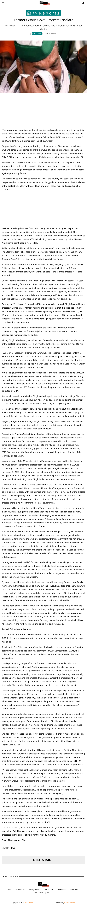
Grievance (74, 889)
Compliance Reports (41, 893)
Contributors (61, 889)
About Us (8, 889)
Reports (49, 13)
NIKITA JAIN (42, 860)
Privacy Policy (34, 889)
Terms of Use (48, 889)
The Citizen (28, 903)
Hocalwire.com (69, 903)
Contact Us (20, 889)
